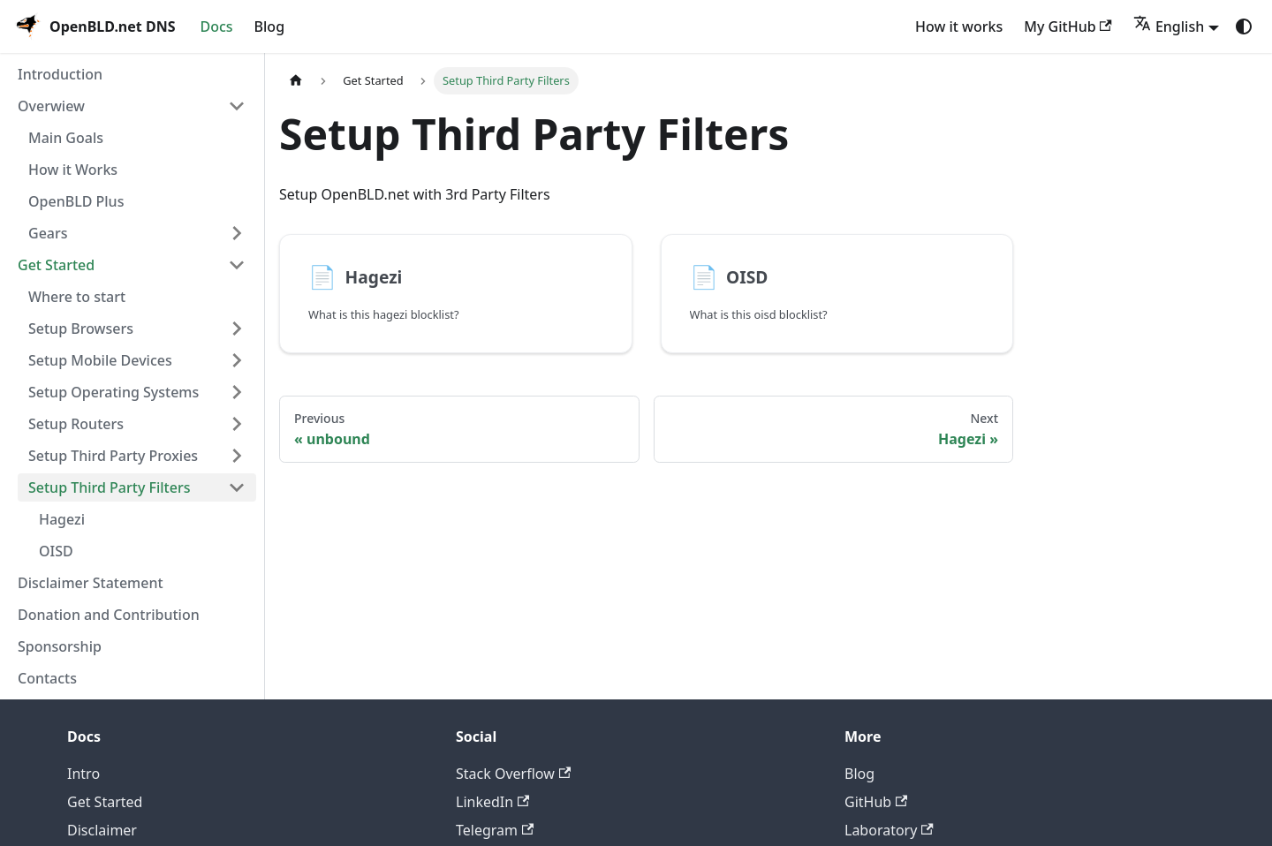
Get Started (104, 802)
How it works (959, 26)
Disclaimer (102, 830)
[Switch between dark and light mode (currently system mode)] (1244, 26)
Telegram (495, 830)
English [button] (1168, 26)
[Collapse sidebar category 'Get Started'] (236, 265)
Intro (83, 773)
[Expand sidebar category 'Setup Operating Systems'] (236, 392)
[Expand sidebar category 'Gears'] (236, 233)
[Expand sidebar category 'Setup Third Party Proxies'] (236, 456)
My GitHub (1068, 26)
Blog (269, 26)
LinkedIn (492, 802)
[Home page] (296, 81)
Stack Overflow (513, 773)
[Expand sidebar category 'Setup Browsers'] (236, 328)
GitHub (875, 802)
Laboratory (889, 830)
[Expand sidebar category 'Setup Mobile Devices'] (236, 360)
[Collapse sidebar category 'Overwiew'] (236, 106)
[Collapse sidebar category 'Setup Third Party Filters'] (236, 487)
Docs (216, 26)
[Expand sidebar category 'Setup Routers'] (236, 424)
